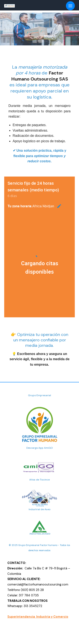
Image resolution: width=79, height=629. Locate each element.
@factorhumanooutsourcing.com (44, 584)
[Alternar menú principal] (70, 5)
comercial (14, 584)
